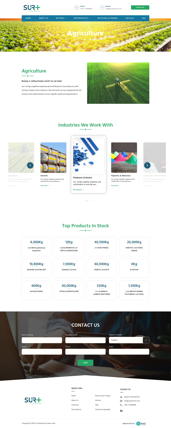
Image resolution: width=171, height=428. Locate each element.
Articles (130, 18)
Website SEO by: (134, 423)
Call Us (82, 6)
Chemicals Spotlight (102, 409)
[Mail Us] (102, 7)
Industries (75, 405)
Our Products (82, 18)
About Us (43, 18)
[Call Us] (76, 7)
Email (111, 346)
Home (28, 18)
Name (24, 346)
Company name (71, 335)
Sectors (61, 18)
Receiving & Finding (108, 18)
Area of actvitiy (27, 335)
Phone (67, 346)
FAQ (143, 18)
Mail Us (108, 6)
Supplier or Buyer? (115, 334)
